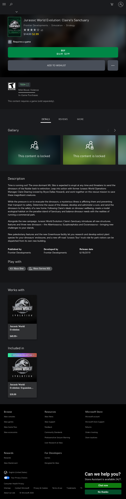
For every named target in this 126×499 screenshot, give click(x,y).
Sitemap (7, 488)
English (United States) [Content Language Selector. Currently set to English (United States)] (18, 472)
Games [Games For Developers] (47, 458)
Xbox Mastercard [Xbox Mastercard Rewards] (10, 463)
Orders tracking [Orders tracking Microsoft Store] (91, 432)
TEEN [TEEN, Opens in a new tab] (24, 84)
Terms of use (57, 488)
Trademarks (71, 488)
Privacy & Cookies (41, 488)
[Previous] (108, 130)
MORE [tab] (80, 119)
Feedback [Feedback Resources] (48, 427)
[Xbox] (8, 11)
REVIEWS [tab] (63, 119)
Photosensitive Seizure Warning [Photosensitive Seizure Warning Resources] (57, 437)
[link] (22, 317)
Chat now (103, 485)
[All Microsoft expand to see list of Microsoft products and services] (4, 4)
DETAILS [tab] (46, 119)
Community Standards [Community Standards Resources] (53, 432)
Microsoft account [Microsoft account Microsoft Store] (92, 416)
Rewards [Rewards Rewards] (7, 458)
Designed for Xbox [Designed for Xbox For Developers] (52, 463)
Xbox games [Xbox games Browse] (8, 422)
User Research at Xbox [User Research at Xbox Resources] (54, 443)
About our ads (9, 493)
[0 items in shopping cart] (113, 4)
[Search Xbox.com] (11, 4)
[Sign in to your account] (121, 4)
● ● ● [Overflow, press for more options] (113, 65)
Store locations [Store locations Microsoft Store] (91, 437)
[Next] (115, 130)
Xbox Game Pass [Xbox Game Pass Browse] (10, 427)
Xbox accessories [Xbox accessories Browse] (10, 432)
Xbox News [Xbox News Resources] (49, 416)
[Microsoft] (62, 2)
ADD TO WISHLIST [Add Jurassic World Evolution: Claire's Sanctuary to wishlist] (56, 65)
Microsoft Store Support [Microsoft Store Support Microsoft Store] (94, 422)
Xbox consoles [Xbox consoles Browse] (9, 416)
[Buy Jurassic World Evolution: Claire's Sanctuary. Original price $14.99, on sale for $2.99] (63, 52)
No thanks (103, 492)
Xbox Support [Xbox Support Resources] (50, 422)
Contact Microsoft (22, 488)
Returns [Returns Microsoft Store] (88, 427)
